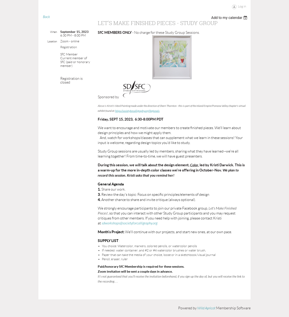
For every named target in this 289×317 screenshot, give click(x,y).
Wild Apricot (206, 308)
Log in (242, 6)
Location (52, 41)
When (53, 31)
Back (46, 17)
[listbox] (229, 18)
